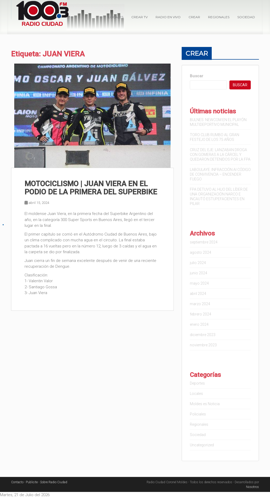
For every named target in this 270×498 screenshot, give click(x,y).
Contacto (17, 482)
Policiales (198, 414)
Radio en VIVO (168, 17)
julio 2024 (198, 263)
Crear (194, 17)
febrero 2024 (200, 314)
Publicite (32, 482)
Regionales (218, 17)
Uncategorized (202, 445)
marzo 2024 (200, 304)
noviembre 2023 (203, 345)
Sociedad (246, 17)
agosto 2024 (200, 252)
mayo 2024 (199, 283)
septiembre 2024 (204, 242)
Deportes (197, 383)
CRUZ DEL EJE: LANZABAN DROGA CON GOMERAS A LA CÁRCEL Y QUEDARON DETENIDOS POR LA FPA (220, 154)
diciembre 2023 (202, 335)
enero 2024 (199, 324)
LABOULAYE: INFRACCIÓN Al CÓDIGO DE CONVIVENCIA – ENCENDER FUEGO (220, 174)
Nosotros (252, 487)
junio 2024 (198, 273)
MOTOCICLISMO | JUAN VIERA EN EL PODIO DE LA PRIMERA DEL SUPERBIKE (91, 187)
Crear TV (139, 17)
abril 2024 (198, 293)
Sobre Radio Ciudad (53, 482)
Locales (115, 17)
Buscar (196, 76)
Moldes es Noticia (205, 404)
